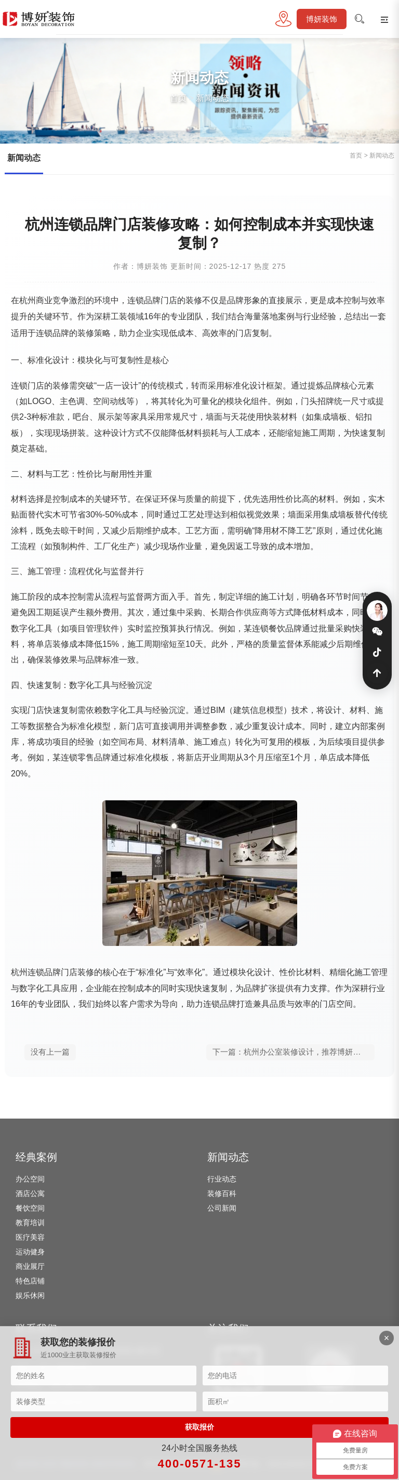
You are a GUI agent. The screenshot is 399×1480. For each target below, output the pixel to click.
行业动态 (221, 1179)
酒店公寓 (30, 1193)
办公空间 (30, 1179)
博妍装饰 (321, 19)
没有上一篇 (50, 1051)
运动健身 (30, 1252)
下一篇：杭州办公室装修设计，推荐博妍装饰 (290, 1051)
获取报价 (199, 1427)
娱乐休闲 (30, 1295)
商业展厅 (30, 1266)
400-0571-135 (199, 1463)
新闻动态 (212, 98)
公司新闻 (221, 1208)
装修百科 (221, 1193)
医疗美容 (30, 1237)
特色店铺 (30, 1281)
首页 (178, 98)
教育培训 (30, 1222)
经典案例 (36, 1157)
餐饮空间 (30, 1208)
